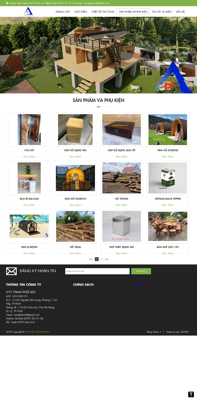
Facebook (139, 283)
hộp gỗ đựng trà (75, 150)
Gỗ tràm (75, 247)
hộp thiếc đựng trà (121, 247)
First (90, 259)
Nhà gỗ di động (167, 150)
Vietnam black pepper (168, 198)
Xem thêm (29, 156)
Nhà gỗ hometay (75, 198)
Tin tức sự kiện (161, 11)
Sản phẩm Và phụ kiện (133, 11)
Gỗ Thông (121, 198)
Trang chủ (63, 11)
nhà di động (29, 247)
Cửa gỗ (29, 150)
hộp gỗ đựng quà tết (121, 150)
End (106, 259)
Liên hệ (180, 11)
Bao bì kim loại (29, 198)
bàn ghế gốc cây (168, 247)
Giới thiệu (80, 11)
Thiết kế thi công (103, 11)
